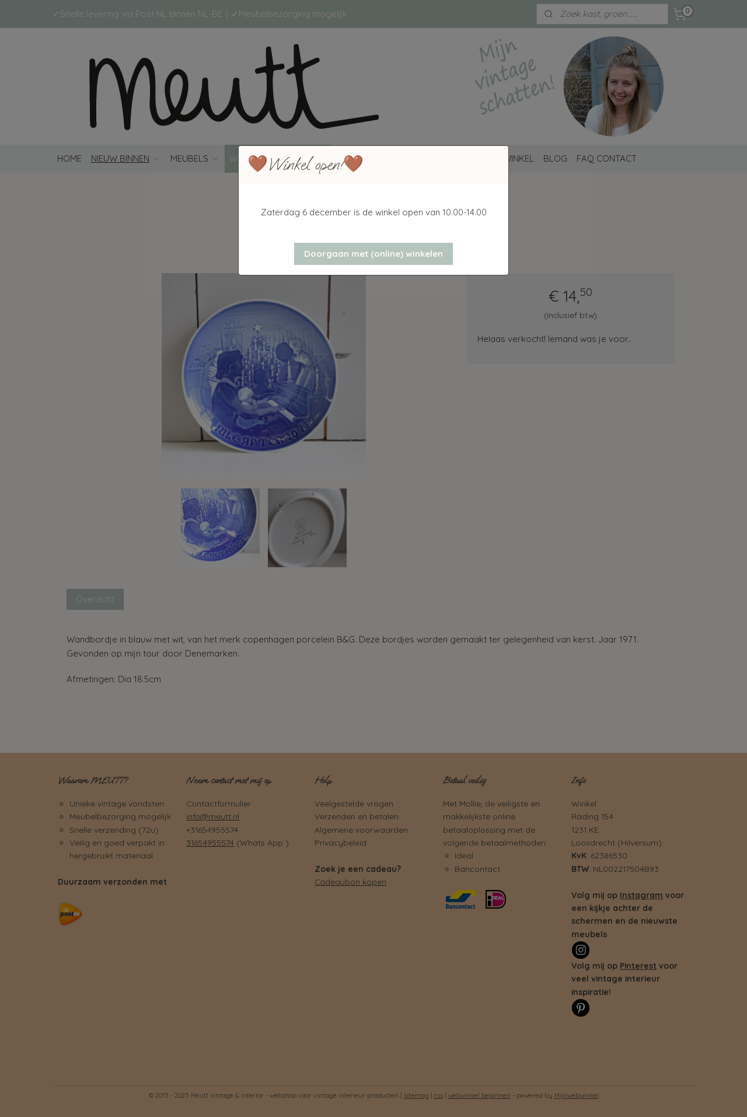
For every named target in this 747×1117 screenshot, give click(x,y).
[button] (373, 254)
